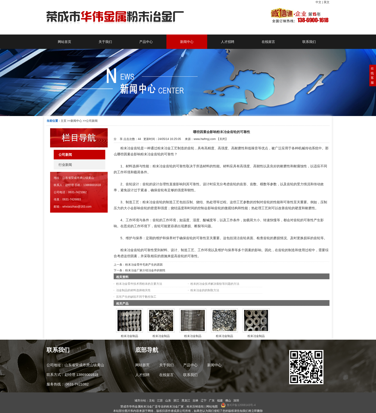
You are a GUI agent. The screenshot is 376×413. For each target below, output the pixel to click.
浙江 (176, 400)
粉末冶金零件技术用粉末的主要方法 (139, 283)
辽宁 (203, 400)
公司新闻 (92, 120)
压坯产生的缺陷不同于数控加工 (136, 296)
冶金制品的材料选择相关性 (133, 290)
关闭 (222, 139)
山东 (168, 400)
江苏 (160, 400)
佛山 (228, 400)
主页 (63, 120)
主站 (152, 400)
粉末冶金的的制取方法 (204, 290)
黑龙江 (186, 400)
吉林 (195, 400)
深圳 (236, 400)
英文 (326, 2)
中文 (318, 2)
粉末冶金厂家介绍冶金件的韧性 (145, 270)
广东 (212, 400)
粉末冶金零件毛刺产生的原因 (144, 264)
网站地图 (212, 406)
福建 (220, 400)
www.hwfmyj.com (205, 139)
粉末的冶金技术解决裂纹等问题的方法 (214, 283)
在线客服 (372, 75)
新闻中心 (76, 120)
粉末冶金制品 (129, 336)
